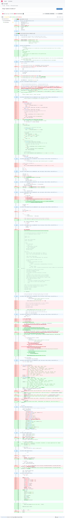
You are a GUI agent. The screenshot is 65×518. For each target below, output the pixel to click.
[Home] (2, 1)
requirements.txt (23, 19)
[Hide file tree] (2, 17)
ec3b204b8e (60, 13)
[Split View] (60, 17)
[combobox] (58, 17)
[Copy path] (27, 19)
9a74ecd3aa (47, 13)
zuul (4, 3)
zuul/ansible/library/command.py (27, 33)
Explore (5, 1)
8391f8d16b (52, 13)
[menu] (62, 17)
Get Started (10, 1)
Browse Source (59, 8)
